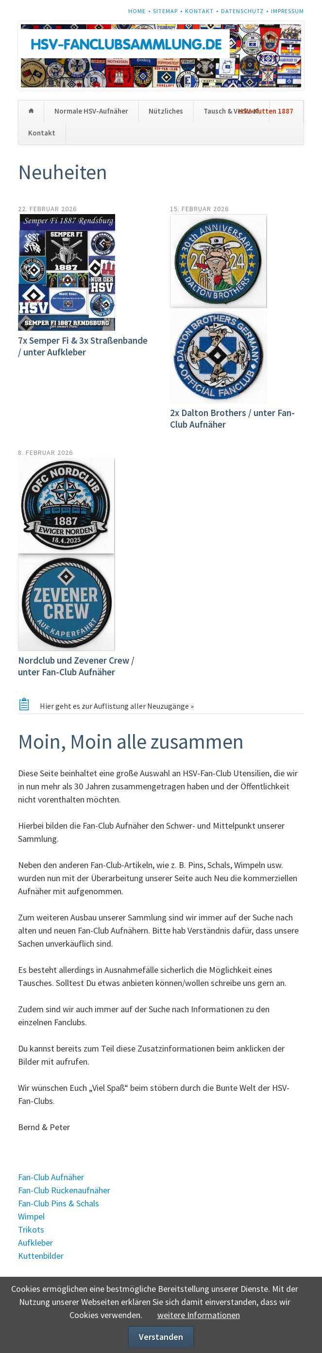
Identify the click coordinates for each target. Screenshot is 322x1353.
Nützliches (166, 111)
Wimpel (31, 1216)
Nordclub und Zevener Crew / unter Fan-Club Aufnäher (76, 666)
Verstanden (161, 1336)
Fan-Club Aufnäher (51, 1177)
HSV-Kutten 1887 (265, 111)
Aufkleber (35, 1242)
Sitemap (165, 11)
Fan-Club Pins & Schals (58, 1203)
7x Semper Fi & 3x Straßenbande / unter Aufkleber (83, 346)
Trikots (31, 1229)
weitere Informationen (198, 1314)
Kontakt (199, 11)
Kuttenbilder (41, 1255)
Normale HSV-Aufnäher (91, 111)
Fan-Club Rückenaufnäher (64, 1190)
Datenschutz (242, 11)
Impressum (287, 11)
